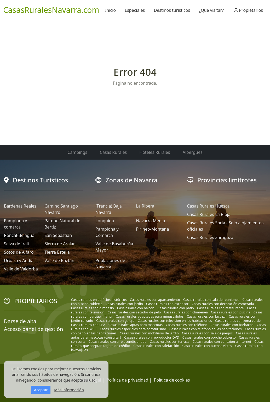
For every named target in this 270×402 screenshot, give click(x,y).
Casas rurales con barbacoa (232, 324)
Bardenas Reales (20, 206)
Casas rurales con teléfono (186, 324)
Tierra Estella (57, 252)
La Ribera (145, 206)
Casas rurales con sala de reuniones (211, 299)
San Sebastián (58, 235)
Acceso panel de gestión (33, 329)
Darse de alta (20, 321)
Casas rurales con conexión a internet (221, 341)
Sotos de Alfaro (19, 252)
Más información (69, 389)
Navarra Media (150, 221)
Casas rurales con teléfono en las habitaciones (205, 329)
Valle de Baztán (59, 260)
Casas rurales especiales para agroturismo (133, 329)
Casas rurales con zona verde (238, 320)
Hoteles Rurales (154, 152)
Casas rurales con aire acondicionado (117, 341)
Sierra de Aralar (59, 244)
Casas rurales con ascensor (167, 303)
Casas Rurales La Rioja (209, 214)
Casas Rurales (113, 152)
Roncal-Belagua (19, 235)
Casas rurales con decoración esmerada (223, 303)
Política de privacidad (127, 380)
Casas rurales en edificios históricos (99, 299)
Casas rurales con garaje (115, 320)
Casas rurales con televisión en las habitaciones (175, 320)
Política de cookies (172, 380)
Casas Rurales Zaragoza (210, 237)
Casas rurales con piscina (230, 312)
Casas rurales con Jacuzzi (206, 316)
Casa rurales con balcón (135, 308)
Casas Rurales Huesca (208, 206)
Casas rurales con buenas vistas (207, 345)
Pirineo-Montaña (152, 229)
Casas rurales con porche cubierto (209, 337)
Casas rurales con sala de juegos (207, 333)
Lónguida (104, 221)
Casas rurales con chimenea (186, 312)
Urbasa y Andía (18, 260)
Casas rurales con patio (176, 308)
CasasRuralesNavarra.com (51, 9)
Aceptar (41, 389)
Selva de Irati (16, 244)
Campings (77, 152)
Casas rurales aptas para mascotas (135, 324)
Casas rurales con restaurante (220, 308)
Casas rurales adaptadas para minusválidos (150, 316)
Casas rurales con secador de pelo (134, 312)
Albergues (193, 152)
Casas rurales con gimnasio (92, 308)
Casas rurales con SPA (88, 324)
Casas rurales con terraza (169, 341)
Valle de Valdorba (21, 269)
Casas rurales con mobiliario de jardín (149, 333)
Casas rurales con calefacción (156, 345)
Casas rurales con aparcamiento (155, 299)
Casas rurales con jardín (124, 303)
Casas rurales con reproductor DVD (151, 337)
